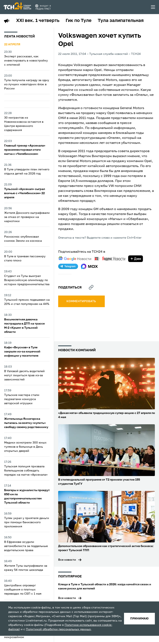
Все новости (67, 559)
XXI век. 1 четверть (37, 20)
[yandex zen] (135, 258)
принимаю (139, 618)
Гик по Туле (79, 20)
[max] (89, 266)
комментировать (81, 301)
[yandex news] (109, 259)
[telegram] (68, 266)
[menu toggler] (153, 7)
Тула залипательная (121, 20)
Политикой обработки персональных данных (58, 629)
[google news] (74, 258)
